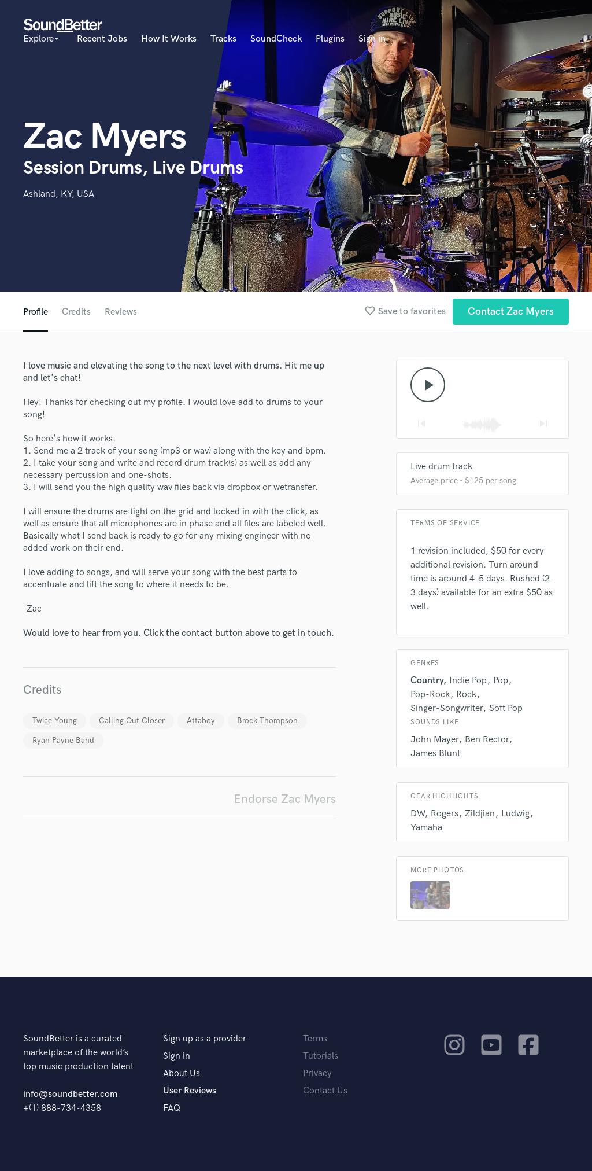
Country (426, 680)
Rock (466, 694)
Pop (500, 680)
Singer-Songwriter (446, 708)
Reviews (121, 312)
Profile (35, 312)
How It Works (169, 39)
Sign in (372, 39)
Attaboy (201, 721)
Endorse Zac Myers (285, 799)
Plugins (330, 39)
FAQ (171, 1108)
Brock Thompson (267, 721)
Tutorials (320, 1056)
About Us (181, 1073)
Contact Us (325, 1090)
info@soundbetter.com (70, 1094)
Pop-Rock (430, 694)
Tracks (223, 39)
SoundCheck (276, 39)
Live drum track (441, 466)
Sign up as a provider (204, 1038)
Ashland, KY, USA (58, 194)
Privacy (317, 1073)
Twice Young (54, 721)
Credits (76, 312)
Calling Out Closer (132, 721)
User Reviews (189, 1090)
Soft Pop (506, 708)
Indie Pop (468, 680)
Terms (315, 1038)
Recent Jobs (102, 39)
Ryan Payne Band (63, 740)
